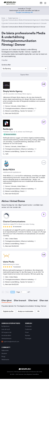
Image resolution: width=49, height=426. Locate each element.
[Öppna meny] (45, 3)
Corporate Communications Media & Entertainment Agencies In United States (25, 20)
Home (3, 18)
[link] (41, 3)
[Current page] (24, 292)
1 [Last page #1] (29, 292)
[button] (24, 68)
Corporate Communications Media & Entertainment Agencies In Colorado (24, 23)
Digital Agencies (13, 18)
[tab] (7, 301)
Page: (18, 292)
